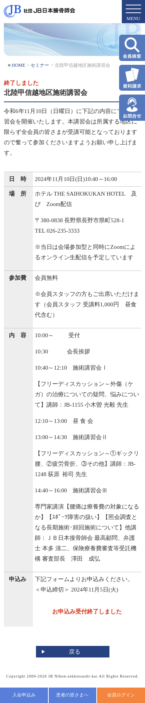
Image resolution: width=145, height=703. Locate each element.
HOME (18, 65)
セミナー (40, 65)
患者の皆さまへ (72, 695)
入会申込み (24, 695)
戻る (74, 652)
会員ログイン (121, 695)
